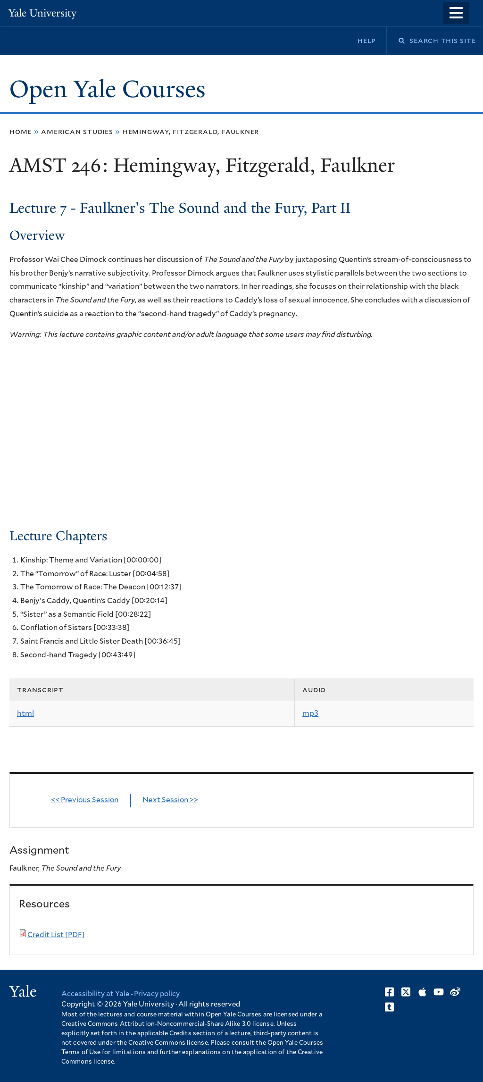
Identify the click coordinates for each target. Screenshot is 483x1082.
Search (396, 41)
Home (20, 131)
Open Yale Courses (107, 89)
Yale (23, 991)
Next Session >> (170, 800)
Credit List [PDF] (55, 935)
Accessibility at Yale (95, 994)
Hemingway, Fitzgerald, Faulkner (191, 131)
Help (367, 40)
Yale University (42, 13)
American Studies (77, 131)
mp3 (310, 713)
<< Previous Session (84, 800)
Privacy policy (157, 994)
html (25, 713)
